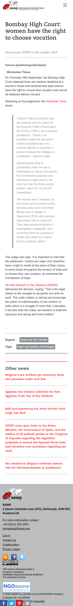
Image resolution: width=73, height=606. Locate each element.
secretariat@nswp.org (16, 528)
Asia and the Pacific (34, 339)
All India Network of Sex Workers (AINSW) (31, 285)
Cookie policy (11, 544)
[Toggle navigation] (65, 5)
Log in (6, 535)
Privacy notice (11, 549)
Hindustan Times (56, 101)
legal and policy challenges (35, 346)
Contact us (9, 540)
